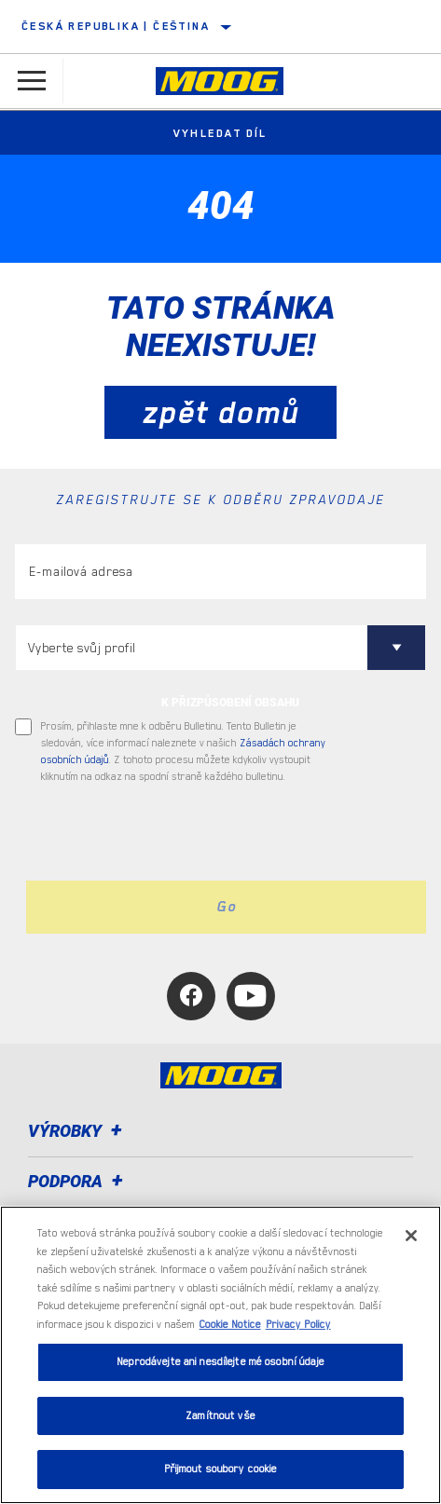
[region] (220, 1355)
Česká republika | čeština (115, 26)
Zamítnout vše (220, 1416)
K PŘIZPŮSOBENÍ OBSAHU (230, 702)
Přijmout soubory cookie (221, 1469)
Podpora (78, 1181)
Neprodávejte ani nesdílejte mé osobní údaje (220, 1362)
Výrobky (78, 1131)
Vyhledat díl (220, 133)
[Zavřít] (411, 1235)
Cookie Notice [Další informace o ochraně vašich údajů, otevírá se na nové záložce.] (230, 1325)
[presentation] (170, 833)
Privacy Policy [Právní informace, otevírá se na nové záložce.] (298, 1325)
